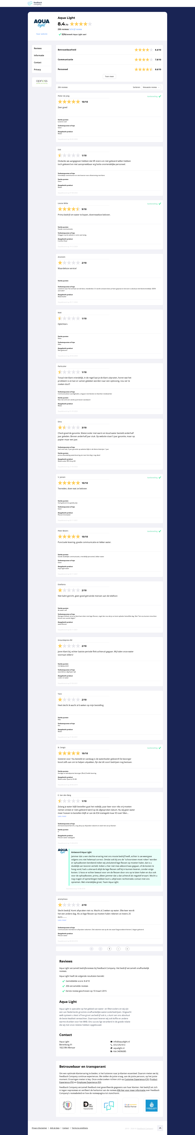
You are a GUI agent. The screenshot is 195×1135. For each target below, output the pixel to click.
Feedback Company (145, 1128)
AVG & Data (54, 1128)
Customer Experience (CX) (136, 1079)
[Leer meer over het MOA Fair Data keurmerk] (88, 1106)
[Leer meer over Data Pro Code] (67, 1106)
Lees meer (62, 816)
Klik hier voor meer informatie (131, 1090)
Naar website (41, 34)
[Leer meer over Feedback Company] (109, 1106)
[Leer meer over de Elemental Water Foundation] (152, 1106)
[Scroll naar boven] (160, 1128)
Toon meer (109, 76)
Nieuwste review (151, 87)
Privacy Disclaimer (39, 1128)
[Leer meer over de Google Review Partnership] (131, 1106)
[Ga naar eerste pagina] (92, 949)
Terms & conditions (80, 1128)
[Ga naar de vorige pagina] (100, 949)
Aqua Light (66, 18)
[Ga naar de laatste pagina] (127, 949)
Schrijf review (75, 29)
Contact (65, 1128)
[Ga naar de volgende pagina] (118, 949)
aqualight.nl (118, 1048)
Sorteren (136, 87)
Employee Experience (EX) (89, 1082)
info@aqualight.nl (121, 1041)
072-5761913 (119, 1045)
